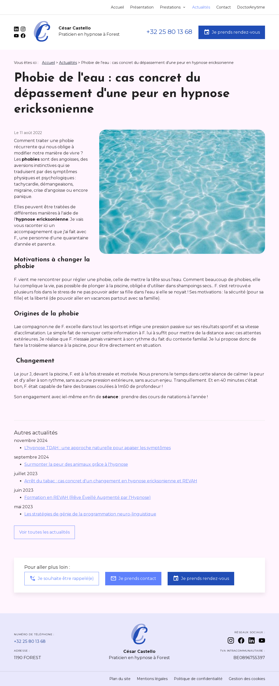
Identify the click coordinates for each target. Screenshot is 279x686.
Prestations (171, 7)
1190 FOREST (27, 657)
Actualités (201, 7)
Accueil (117, 7)
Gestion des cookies (247, 678)
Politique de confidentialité (198, 678)
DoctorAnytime (251, 7)
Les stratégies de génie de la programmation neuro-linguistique (90, 514)
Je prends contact (133, 578)
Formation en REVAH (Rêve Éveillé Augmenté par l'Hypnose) (87, 497)
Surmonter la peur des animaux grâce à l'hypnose (76, 464)
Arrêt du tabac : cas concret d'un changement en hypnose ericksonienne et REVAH (110, 480)
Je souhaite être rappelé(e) (62, 578)
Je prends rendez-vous (232, 32)
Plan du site (120, 678)
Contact (223, 7)
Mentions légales (152, 678)
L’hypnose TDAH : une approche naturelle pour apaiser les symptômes (97, 447)
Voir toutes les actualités (44, 532)
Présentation (142, 7)
